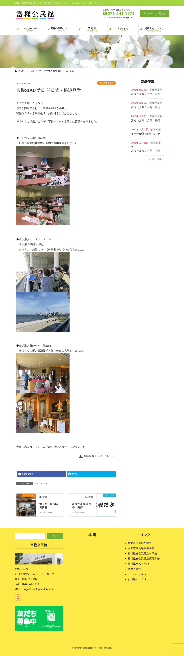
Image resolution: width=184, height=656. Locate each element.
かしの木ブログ (106, 83)
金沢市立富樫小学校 (140, 543)
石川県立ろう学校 (138, 563)
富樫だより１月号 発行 (145, 150)
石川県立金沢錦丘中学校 (142, 553)
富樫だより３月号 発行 (145, 107)
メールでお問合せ (155, 13)
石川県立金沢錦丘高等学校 (144, 558)
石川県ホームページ (140, 579)
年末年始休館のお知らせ (145, 133)
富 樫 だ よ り (156, 90)
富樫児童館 (134, 568)
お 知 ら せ (156, 129)
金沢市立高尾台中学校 (141, 548)
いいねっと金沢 (137, 574)
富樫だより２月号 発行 (145, 120)
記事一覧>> (156, 159)
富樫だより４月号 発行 (145, 94)
